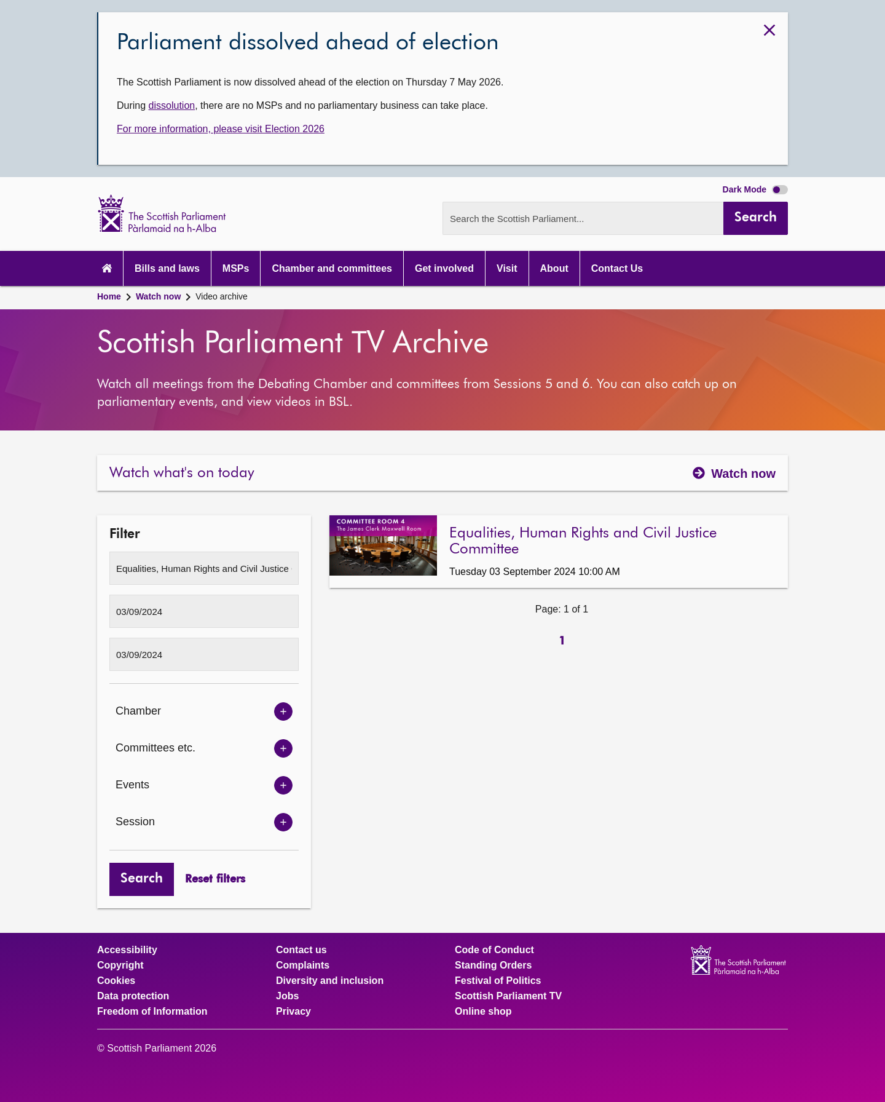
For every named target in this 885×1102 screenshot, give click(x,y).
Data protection (133, 996)
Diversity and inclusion (330, 981)
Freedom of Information (152, 1012)
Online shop (483, 1012)
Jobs (287, 996)
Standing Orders (493, 965)
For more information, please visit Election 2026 (220, 129)
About (554, 268)
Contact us (301, 950)
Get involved (444, 268)
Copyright (120, 965)
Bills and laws (167, 268)
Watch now (158, 296)
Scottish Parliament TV (508, 996)
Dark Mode (755, 189)
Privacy (293, 1012)
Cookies (116, 981)
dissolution (172, 105)
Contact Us (617, 268)
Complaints (302, 965)
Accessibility (127, 950)
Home (109, 296)
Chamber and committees (332, 268)
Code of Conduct (494, 950)
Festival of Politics (498, 981)
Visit (507, 268)
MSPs (236, 268)
